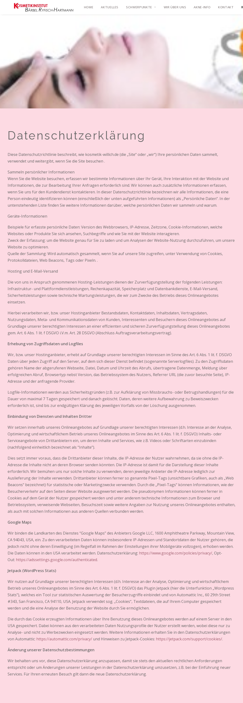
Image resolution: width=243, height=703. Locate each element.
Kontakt (226, 7)
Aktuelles (109, 7)
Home (88, 7)
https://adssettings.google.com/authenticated (56, 559)
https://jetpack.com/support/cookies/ (189, 639)
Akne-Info (202, 7)
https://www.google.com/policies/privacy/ (175, 553)
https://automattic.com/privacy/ (64, 639)
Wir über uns (175, 7)
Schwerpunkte (141, 7)
